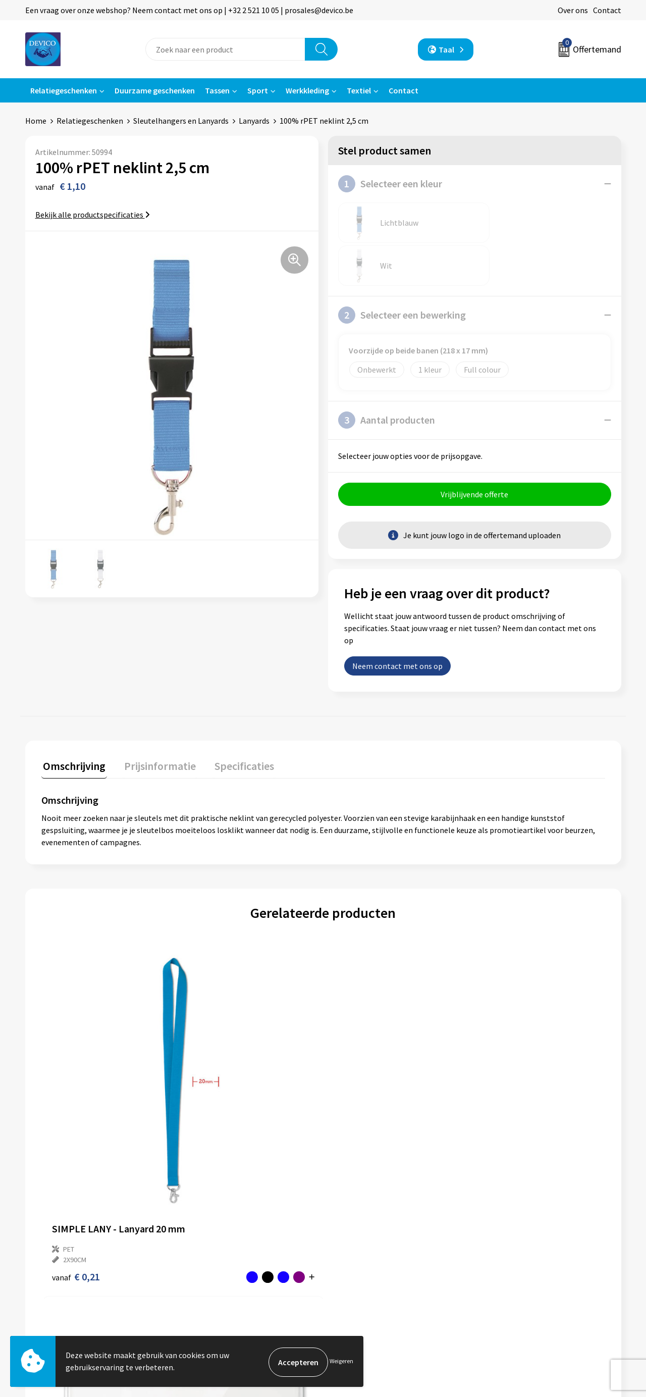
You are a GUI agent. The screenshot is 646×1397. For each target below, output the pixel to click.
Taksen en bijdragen (222, 1245)
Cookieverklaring (512, 1230)
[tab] (72, 725)
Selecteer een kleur (390, 183)
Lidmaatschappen (219, 1261)
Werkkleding (307, 90)
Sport (257, 90)
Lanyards (254, 121)
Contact (607, 10)
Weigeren (341, 1362)
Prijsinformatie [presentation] (155, 723)
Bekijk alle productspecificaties (92, 215)
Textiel (359, 90)
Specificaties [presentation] (235, 723)
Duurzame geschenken (155, 90)
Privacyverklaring (513, 1215)
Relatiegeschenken (63, 90)
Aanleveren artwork (222, 1230)
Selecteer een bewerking (402, 272)
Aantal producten (386, 377)
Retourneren (358, 1215)
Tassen (217, 90)
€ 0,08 (217, 1089)
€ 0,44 (358, 1089)
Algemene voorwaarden (524, 1199)
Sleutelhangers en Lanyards (181, 121)
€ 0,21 (76, 1089)
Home (35, 121)
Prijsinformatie (214, 1215)
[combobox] (225, 49)
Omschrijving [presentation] (72, 723)
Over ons (573, 10)
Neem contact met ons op (397, 624)
